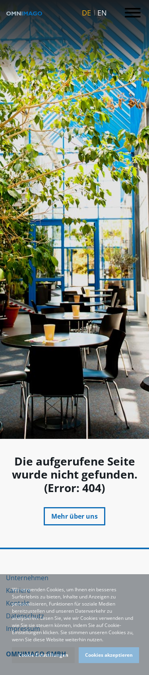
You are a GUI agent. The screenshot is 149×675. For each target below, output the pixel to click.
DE (86, 12)
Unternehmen (27, 577)
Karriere (18, 590)
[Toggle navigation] (133, 12)
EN (102, 12)
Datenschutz (25, 616)
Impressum (23, 628)
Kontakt (17, 603)
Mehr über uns (74, 516)
